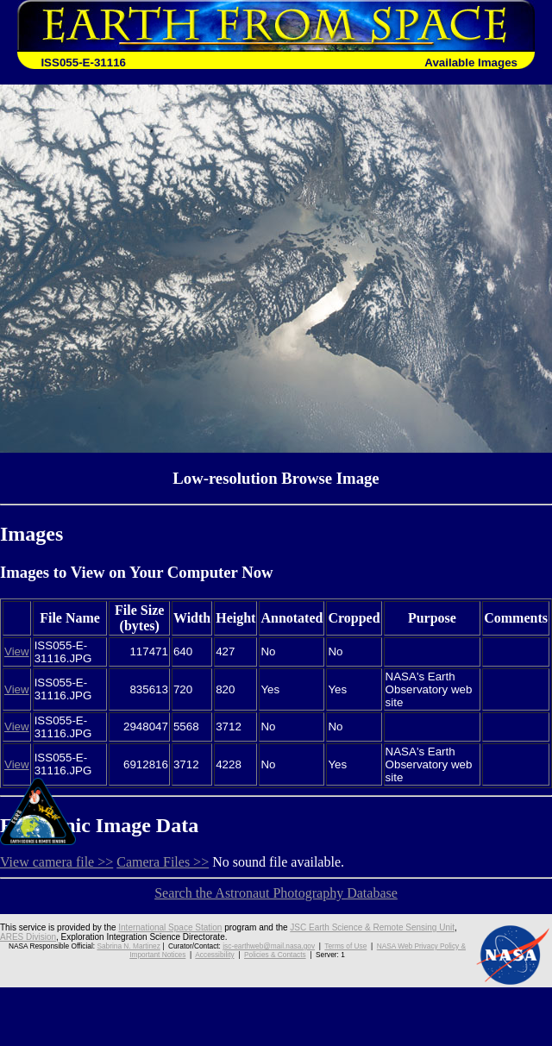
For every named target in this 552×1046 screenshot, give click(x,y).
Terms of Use (345, 946)
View (16, 651)
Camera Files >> (162, 862)
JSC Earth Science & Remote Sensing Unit (372, 927)
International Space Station (170, 927)
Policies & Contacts (275, 954)
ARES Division (28, 937)
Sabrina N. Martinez (128, 946)
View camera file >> (56, 862)
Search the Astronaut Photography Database (276, 893)
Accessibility (214, 954)
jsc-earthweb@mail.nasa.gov (269, 946)
